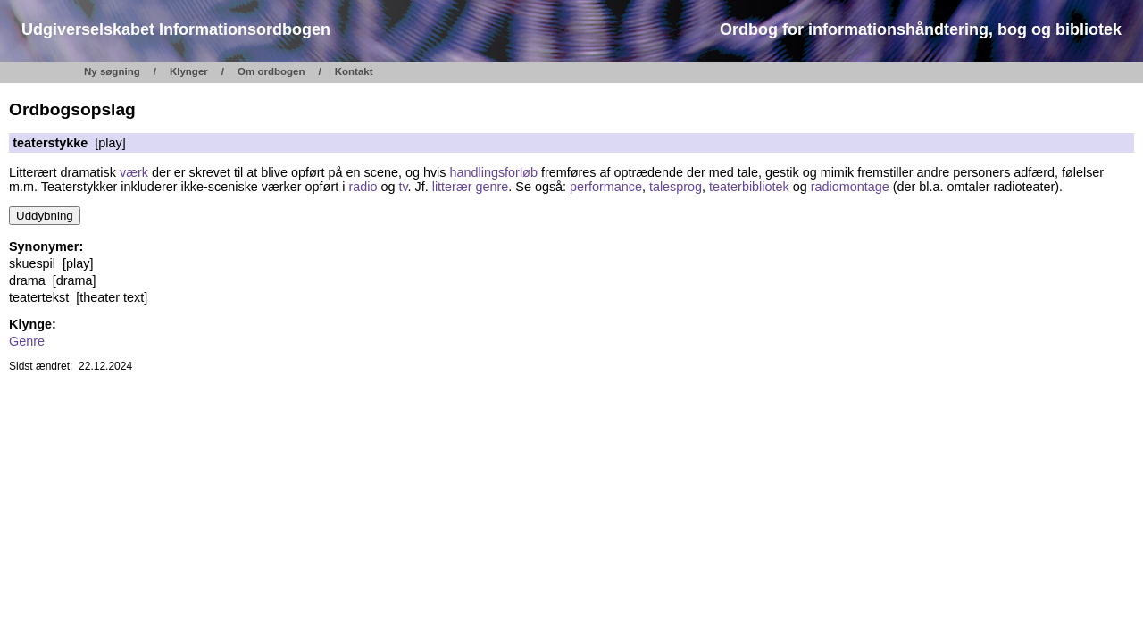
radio (362, 187)
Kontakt (354, 71)
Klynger (189, 71)
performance (606, 187)
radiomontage (850, 187)
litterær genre (470, 187)
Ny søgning (112, 71)
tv (402, 187)
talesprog (675, 187)
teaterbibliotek (749, 187)
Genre (27, 341)
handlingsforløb (493, 172)
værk (134, 172)
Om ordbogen (271, 71)
